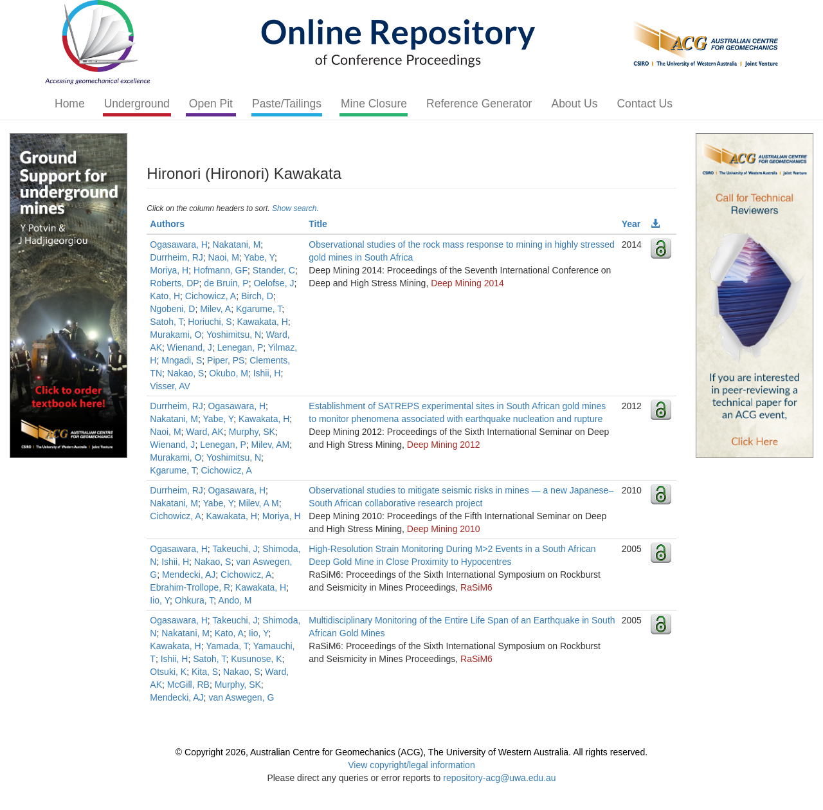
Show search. (295, 208)
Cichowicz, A (210, 296)
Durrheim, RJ (176, 257)
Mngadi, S (181, 360)
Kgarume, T (259, 309)
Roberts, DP (174, 283)
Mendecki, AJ (188, 574)
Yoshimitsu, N (233, 334)
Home (70, 103)
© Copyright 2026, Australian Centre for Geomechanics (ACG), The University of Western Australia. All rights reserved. (411, 752)
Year (631, 224)
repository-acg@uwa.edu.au (499, 778)
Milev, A (215, 309)
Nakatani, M (237, 244)
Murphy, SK (252, 432)
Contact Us (645, 103)
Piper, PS (225, 360)
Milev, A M (259, 503)
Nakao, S (185, 373)
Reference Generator (479, 103)
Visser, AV (170, 386)
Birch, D (257, 296)
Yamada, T (227, 646)
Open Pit (211, 103)
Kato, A (229, 633)
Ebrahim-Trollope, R (190, 587)
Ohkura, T (194, 600)
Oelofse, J (273, 283)
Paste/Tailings (286, 103)
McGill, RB (188, 684)
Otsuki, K (168, 672)
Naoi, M (223, 257)
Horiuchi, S (209, 322)
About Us (574, 103)
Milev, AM (270, 444)
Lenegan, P (240, 347)
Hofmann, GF (221, 270)
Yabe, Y (259, 257)
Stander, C (274, 270)
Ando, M (234, 600)
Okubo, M (228, 373)
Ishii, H (267, 373)
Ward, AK (205, 432)
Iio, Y (160, 600)
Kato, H (165, 296)
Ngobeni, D (172, 309)
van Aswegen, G (241, 697)
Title (318, 224)
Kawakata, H (262, 322)
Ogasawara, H (178, 244)
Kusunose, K (256, 659)
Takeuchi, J (234, 549)
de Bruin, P (226, 283)
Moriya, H (169, 270)
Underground (137, 103)
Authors (167, 224)
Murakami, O (175, 334)
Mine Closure (374, 103)
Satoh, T (166, 322)
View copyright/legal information (411, 765)
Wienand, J (189, 347)
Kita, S (205, 672)
